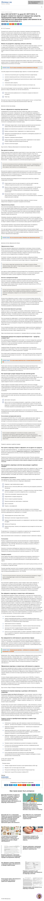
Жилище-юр (6, 2)
